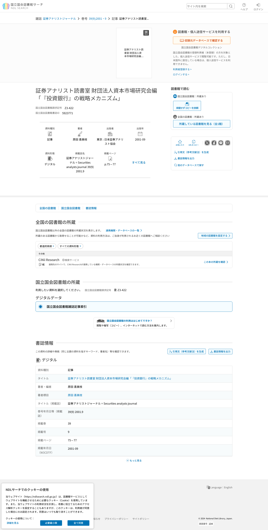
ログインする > (181, 74)
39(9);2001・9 (97, 18)
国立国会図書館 (70, 208)
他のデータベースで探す (189, 165)
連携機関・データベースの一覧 (124, 230)
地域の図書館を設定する (216, 236)
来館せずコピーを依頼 (187, 106)
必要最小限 (51, 523)
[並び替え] (47, 246)
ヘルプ (244, 6)
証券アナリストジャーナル (59, 18)
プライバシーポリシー (116, 518)
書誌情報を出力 (184, 158)
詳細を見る (13, 523)
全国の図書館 (47, 208)
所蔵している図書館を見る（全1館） (201, 124)
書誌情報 (91, 208)
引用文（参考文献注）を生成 (191, 152)
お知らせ (95, 518)
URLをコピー (194, 143)
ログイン (258, 6)
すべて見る (139, 162)
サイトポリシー (140, 518)
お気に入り (180, 143)
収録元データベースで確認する (201, 40)
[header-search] (210, 6)
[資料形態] (70, 246)
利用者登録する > (182, 69)
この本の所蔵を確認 (216, 262)
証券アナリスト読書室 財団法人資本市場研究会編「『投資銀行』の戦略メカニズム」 (120, 378)
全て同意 (78, 523)
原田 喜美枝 (75, 395)
